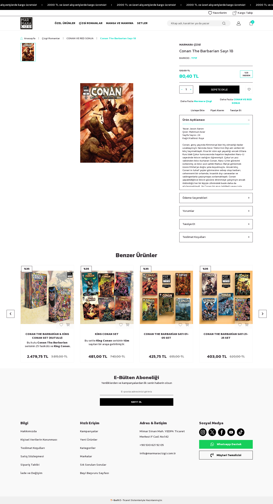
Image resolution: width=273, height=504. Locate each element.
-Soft (115, 500)
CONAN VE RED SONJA (80, 38)
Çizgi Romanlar (90, 23)
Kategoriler (88, 448)
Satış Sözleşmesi (32, 456)
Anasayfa (28, 38)
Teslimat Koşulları (216, 237)
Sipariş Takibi (30, 464)
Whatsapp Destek (225, 445)
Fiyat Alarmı (217, 110)
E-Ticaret (125, 500)
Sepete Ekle (219, 89)
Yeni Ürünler (88, 439)
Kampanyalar (89, 431)
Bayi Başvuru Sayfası (94, 473)
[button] (10, 314)
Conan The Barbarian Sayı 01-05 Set (166, 336)
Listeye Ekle (198, 110)
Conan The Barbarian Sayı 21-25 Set (226, 336)
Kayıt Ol (136, 402)
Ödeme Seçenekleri (216, 198)
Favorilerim (217, 13)
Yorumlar (216, 211)
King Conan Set (107, 334)
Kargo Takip (243, 13)
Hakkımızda (28, 431)
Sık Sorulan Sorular (93, 464)
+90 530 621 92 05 (152, 445)
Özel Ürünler (65, 23)
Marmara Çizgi (190, 45)
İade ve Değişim (31, 473)
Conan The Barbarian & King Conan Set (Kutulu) (47, 336)
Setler (142, 23)
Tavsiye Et (235, 110)
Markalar (86, 456)
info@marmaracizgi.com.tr (158, 453)
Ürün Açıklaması (216, 120)
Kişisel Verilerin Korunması (38, 439)
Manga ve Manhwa (120, 23)
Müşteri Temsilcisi (225, 455)
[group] (106, 123)
